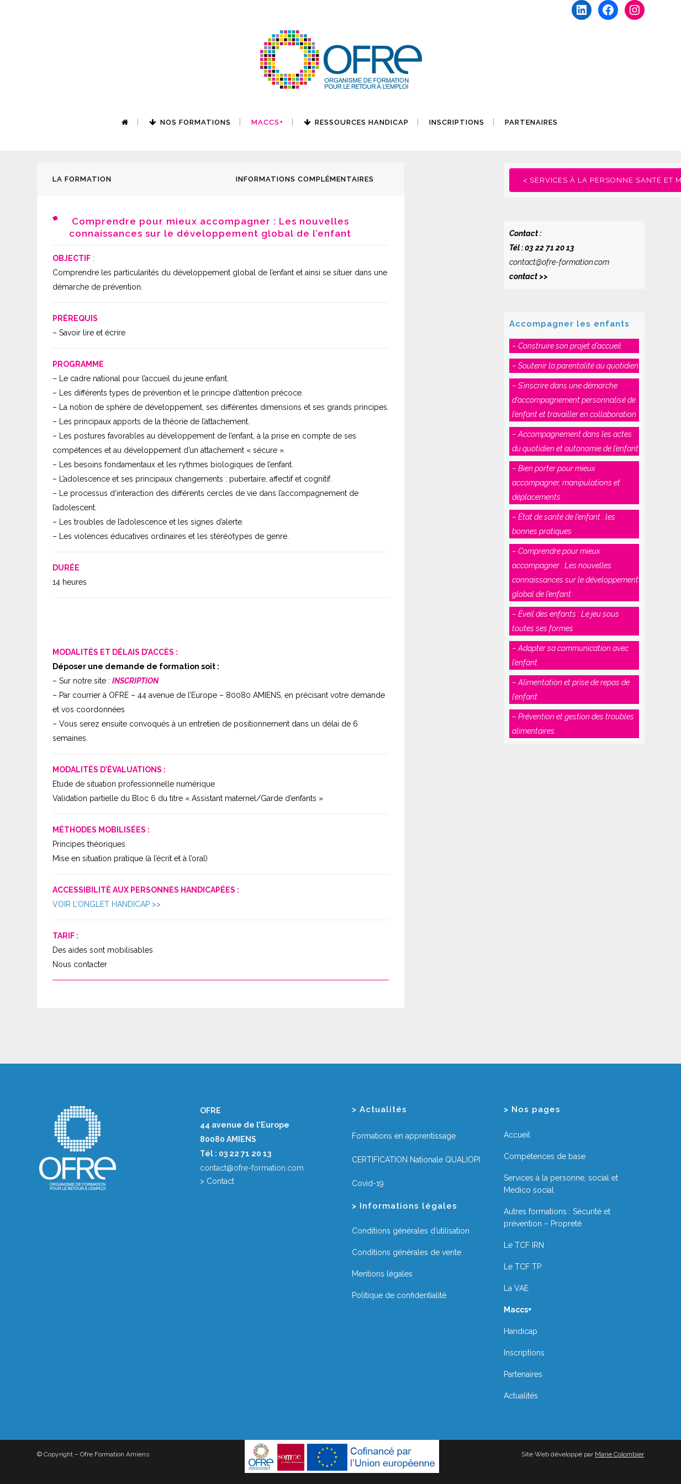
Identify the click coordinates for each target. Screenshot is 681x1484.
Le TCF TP (522, 1266)
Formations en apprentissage (404, 1135)
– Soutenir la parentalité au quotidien (575, 365)
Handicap (520, 1331)
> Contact (217, 1181)
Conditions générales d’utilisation (410, 1230)
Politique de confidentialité (399, 1295)
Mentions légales (382, 1273)
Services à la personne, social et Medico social (561, 1183)
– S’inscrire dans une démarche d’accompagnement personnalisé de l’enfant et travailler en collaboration (574, 400)
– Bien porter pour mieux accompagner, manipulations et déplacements (566, 482)
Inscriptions (524, 1352)
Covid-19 (368, 1183)
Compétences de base (544, 1156)
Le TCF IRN (524, 1245)
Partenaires (523, 1374)
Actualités (521, 1395)
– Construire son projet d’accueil (566, 345)
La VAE (516, 1288)
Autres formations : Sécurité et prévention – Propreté (557, 1217)
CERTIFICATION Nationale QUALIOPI (416, 1159)
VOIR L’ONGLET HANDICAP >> (106, 904)
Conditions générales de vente (406, 1252)
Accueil (517, 1134)
